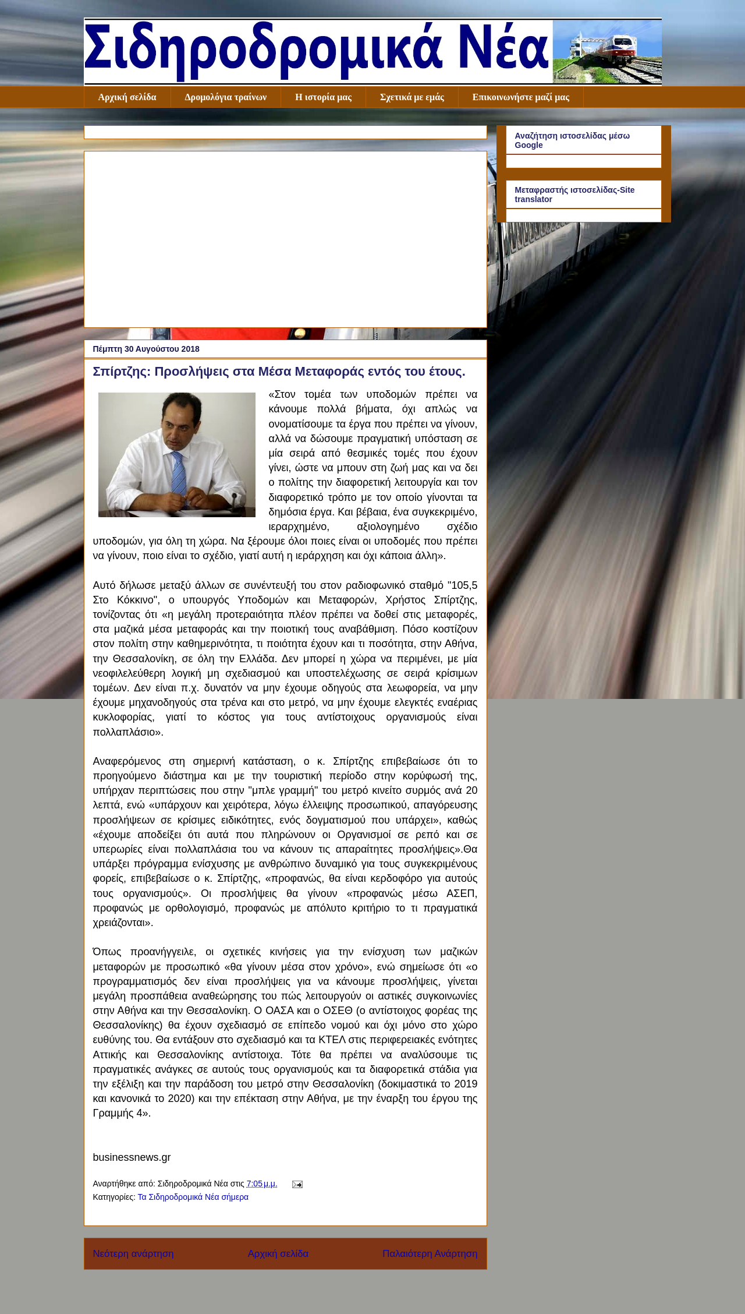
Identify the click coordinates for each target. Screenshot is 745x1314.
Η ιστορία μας (323, 97)
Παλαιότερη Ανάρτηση (429, 1253)
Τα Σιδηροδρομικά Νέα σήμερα (193, 1197)
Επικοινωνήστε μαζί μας (521, 97)
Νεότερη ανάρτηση (133, 1253)
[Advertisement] (285, 237)
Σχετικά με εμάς (412, 97)
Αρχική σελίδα (127, 97)
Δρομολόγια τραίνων (226, 97)
